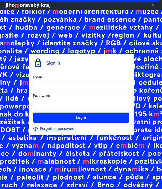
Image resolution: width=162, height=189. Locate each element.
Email (37, 77)
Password (41, 95)
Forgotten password (57, 128)
